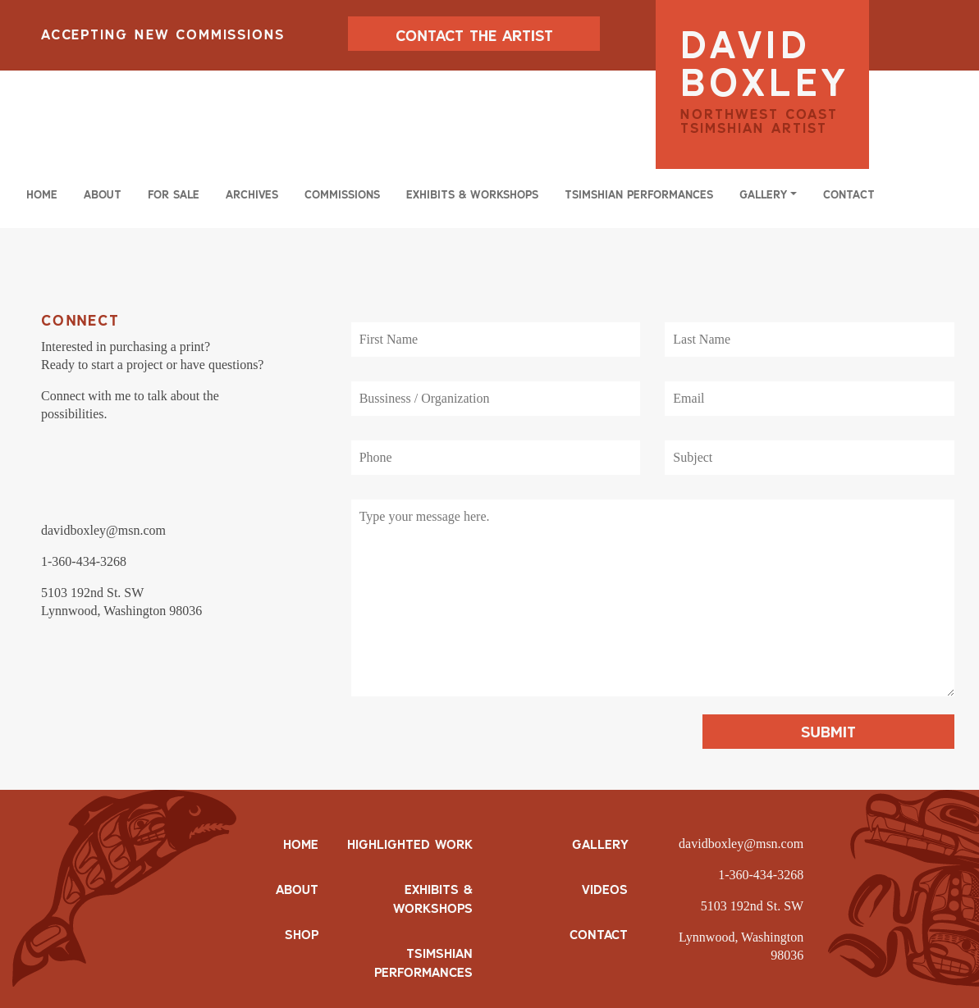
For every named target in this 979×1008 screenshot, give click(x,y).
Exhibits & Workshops (472, 194)
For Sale (173, 194)
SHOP (301, 934)
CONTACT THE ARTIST (474, 35)
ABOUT (297, 889)
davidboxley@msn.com (741, 844)
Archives (252, 194)
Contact (849, 194)
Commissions (342, 194)
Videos (605, 889)
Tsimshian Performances (639, 194)
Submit (828, 731)
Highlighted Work (410, 844)
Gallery (600, 844)
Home (41, 194)
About (102, 194)
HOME (300, 844)
